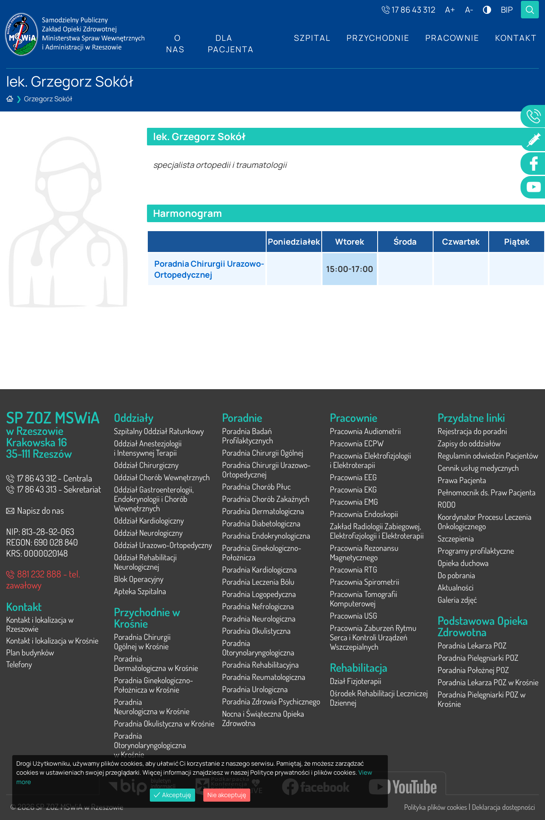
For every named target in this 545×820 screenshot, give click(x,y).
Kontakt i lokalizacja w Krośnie (52, 641)
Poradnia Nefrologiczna (258, 606)
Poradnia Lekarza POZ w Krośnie (488, 682)
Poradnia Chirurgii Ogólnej (262, 452)
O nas (175, 43)
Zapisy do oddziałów (469, 443)
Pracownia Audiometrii (365, 431)
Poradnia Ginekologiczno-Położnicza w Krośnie (153, 685)
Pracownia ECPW (357, 443)
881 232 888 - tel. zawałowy (43, 579)
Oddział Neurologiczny (148, 532)
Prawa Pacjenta (462, 480)
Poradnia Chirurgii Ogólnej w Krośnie (142, 641)
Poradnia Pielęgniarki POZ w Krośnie (481, 699)
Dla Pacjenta (230, 43)
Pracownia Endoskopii (364, 513)
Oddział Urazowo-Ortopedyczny (163, 544)
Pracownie (452, 37)
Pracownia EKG (353, 489)
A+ (450, 9)
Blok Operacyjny (138, 578)
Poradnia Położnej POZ (473, 669)
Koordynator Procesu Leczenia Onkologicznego (485, 521)
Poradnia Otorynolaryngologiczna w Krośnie (150, 745)
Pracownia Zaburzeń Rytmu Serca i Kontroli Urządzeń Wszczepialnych (373, 637)
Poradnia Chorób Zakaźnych (265, 498)
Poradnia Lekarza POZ (472, 645)
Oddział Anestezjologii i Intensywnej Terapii (148, 448)
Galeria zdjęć (457, 599)
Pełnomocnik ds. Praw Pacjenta (487, 492)
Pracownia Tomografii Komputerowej (363, 598)
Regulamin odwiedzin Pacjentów (488, 455)
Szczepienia (456, 538)
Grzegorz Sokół (48, 98)
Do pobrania (456, 575)
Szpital (311, 37)
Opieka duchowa (463, 562)
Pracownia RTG (353, 569)
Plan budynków (30, 653)
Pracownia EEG (353, 477)
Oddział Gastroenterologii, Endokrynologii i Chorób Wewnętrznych (154, 498)
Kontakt (516, 37)
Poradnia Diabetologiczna (261, 523)
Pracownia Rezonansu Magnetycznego (364, 552)
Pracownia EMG (354, 501)
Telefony (19, 666)
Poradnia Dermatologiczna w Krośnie (156, 663)
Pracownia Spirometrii (364, 581)
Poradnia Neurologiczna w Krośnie (151, 706)
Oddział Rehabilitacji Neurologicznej (145, 562)
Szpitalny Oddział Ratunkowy (159, 431)
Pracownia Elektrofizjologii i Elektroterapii (370, 460)
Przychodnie (377, 37)
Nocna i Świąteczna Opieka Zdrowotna (263, 718)
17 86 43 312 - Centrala (49, 478)
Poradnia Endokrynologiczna (266, 535)
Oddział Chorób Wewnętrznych (162, 477)
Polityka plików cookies (435, 806)
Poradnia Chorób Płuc (256, 486)
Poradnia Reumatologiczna (263, 676)
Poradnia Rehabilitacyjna (260, 664)
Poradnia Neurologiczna (259, 618)
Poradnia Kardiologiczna (259, 569)
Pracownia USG (353, 615)
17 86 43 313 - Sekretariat (53, 489)
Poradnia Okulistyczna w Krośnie (164, 723)
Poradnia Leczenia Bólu (258, 581)
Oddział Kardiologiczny (149, 520)
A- (469, 9)
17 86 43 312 (408, 9)
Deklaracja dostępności (503, 806)
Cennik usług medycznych (478, 467)
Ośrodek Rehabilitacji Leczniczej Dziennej (379, 698)
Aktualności (456, 587)
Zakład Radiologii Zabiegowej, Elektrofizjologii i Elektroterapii (377, 531)
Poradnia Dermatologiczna (263, 511)
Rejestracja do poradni (472, 431)
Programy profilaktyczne (476, 550)
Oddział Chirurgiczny (146, 464)
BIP (507, 9)
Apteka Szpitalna (140, 591)
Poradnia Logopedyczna (259, 593)
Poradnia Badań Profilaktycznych (247, 436)
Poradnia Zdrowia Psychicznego (271, 701)
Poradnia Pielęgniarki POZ (478, 657)
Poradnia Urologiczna (255, 689)
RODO (447, 504)
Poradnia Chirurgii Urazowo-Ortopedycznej (202, 269)
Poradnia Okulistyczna (256, 630)
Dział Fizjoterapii (355, 680)
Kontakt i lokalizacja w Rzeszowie (39, 625)
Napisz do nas (35, 510)
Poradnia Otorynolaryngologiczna (258, 647)
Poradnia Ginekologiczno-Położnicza (261, 552)
